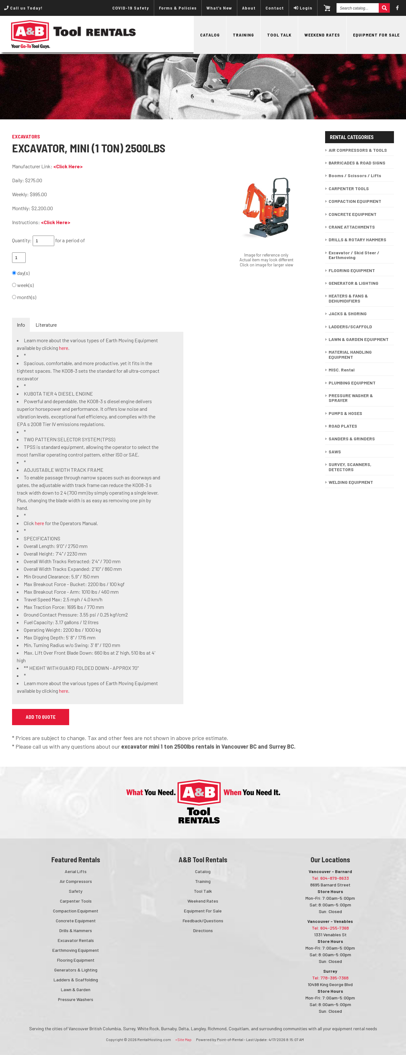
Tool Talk (279, 34)
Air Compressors (76, 881)
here (63, 348)
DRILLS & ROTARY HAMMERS (357, 239)
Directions (203, 930)
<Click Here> (68, 166)
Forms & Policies (178, 7)
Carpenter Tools (76, 901)
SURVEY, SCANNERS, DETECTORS (350, 467)
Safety (75, 891)
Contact (274, 7)
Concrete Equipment (76, 920)
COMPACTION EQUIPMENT (355, 201)
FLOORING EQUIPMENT (352, 270)
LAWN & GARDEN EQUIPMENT (359, 339)
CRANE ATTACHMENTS (352, 227)
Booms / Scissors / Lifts (355, 175)
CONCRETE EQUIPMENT (353, 214)
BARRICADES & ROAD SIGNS (357, 162)
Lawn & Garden (75, 989)
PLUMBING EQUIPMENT (352, 382)
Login (303, 7)
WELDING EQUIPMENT (351, 482)
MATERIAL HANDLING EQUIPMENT (350, 354)
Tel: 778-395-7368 (330, 977)
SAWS (335, 451)
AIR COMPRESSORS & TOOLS (358, 150)
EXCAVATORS (26, 136)
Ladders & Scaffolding (76, 979)
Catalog (210, 34)
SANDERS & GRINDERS (352, 438)
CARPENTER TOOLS (349, 188)
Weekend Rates (322, 34)
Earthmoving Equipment (75, 950)
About (249, 7)
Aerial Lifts (76, 871)
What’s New (219, 7)
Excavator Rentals (76, 940)
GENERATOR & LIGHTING (353, 283)
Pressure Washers (75, 999)
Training (243, 34)
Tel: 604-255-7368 (330, 928)
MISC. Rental (342, 369)
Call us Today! (23, 7)
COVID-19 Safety (130, 7)
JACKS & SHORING (348, 313)
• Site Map (183, 1039)
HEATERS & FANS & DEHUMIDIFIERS (348, 298)
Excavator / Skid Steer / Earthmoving (354, 255)
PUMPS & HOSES (345, 413)
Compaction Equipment (75, 910)
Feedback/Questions (203, 920)
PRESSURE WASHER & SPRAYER (351, 398)
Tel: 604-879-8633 (330, 878)
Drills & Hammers (75, 930)
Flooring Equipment (76, 960)
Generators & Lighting (75, 969)
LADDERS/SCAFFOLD (350, 326)
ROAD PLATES (343, 426)
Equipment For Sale (376, 34)
